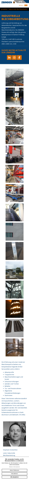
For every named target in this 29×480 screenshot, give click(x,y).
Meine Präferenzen (14, 470)
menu (22, 5)
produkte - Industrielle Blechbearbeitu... (14, 9)
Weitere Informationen (14, 466)
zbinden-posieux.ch (8, 2)
